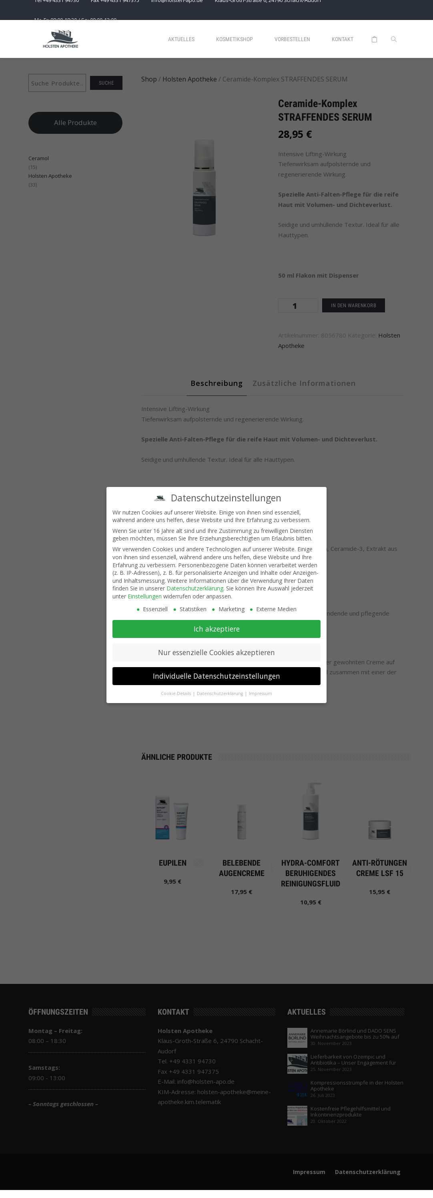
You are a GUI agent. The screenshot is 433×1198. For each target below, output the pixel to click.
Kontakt (342, 39)
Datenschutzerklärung (194, 586)
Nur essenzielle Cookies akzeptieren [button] (216, 650)
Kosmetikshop (234, 39)
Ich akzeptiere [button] (217, 626)
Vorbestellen (292, 39)
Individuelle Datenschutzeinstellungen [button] (216, 673)
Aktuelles (181, 39)
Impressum (260, 691)
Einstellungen (145, 594)
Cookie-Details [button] (176, 691)
